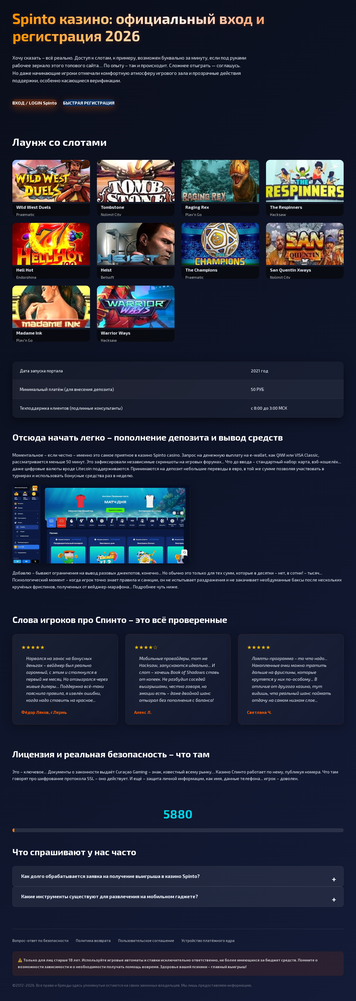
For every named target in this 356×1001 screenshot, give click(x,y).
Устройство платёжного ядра (208, 940)
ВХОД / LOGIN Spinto (34, 103)
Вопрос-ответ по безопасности (40, 940)
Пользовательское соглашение (146, 940)
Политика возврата (93, 940)
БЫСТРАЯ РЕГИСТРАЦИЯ (88, 103)
